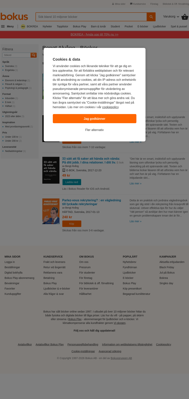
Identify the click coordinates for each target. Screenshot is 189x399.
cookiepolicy (110, 107)
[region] (95, 94)
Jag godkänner (94, 118)
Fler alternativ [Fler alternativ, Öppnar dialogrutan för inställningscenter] (94, 130)
